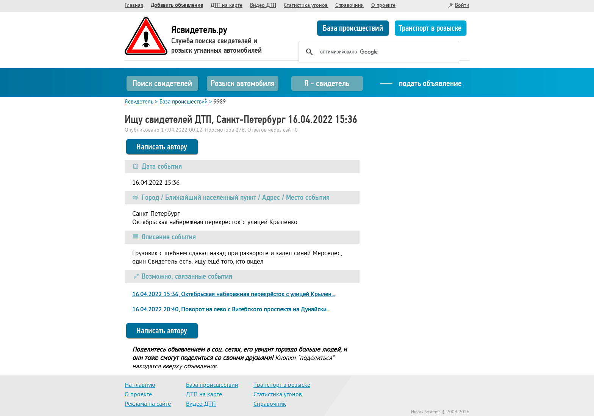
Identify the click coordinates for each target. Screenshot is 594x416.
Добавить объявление (177, 5)
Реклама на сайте (148, 404)
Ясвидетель (139, 102)
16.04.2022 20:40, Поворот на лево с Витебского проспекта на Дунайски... (231, 310)
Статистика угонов (306, 5)
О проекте (383, 5)
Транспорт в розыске (430, 28)
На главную (140, 385)
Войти (462, 5)
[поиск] (377, 52)
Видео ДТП (263, 5)
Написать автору (161, 147)
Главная (134, 5)
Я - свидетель (326, 83)
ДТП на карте (226, 5)
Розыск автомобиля (243, 83)
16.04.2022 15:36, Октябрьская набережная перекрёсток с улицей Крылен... (233, 294)
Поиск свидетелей (162, 83)
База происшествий (353, 28)
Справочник (349, 5)
